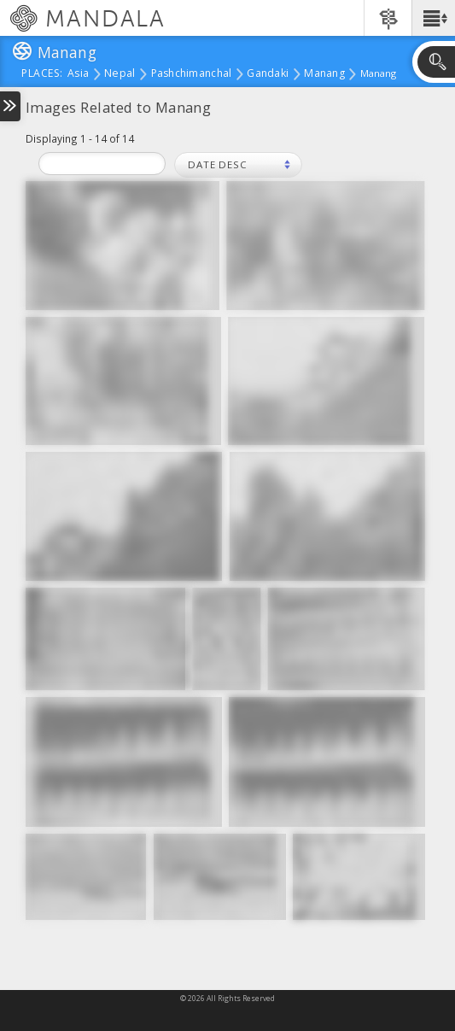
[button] (433, 18)
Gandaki (268, 74)
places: (42, 74)
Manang (324, 74)
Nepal (119, 74)
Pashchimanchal (191, 74)
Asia (78, 74)
